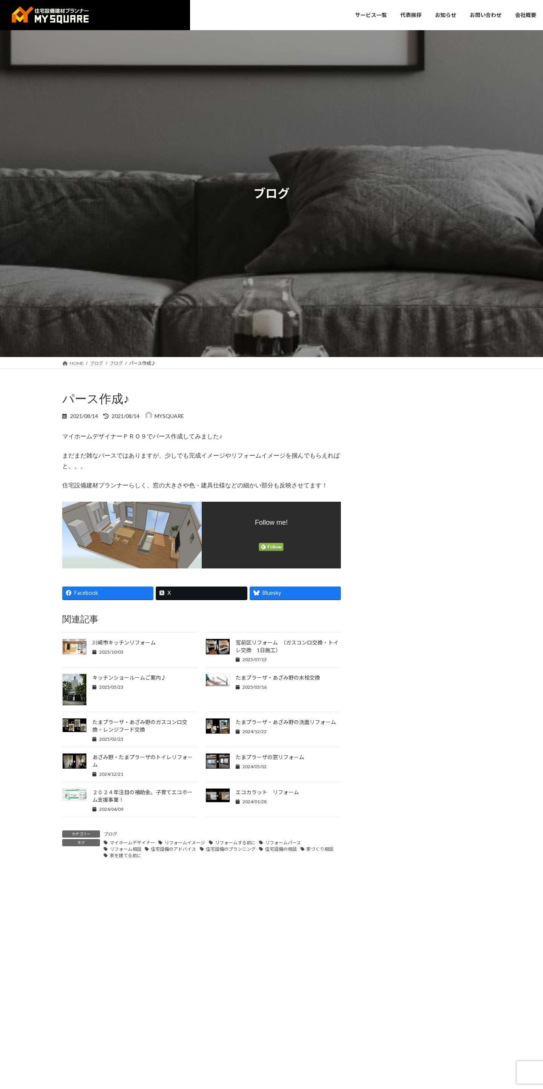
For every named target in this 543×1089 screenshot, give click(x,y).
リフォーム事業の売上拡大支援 (416, 664)
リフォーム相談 (125, 849)
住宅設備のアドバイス (173, 849)
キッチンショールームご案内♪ (129, 677)
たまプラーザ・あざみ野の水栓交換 (278, 677)
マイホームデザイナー (132, 842)
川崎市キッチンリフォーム (124, 642)
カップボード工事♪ (401, 557)
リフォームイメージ (184, 842)
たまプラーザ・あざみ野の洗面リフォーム (286, 722)
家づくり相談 (319, 849)
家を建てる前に (125, 855)
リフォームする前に (235, 842)
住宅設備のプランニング (231, 849)
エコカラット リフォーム (267, 792)
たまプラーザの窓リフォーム (270, 757)
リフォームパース (283, 842)
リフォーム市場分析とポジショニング (425, 580)
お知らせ (380, 439)
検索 (460, 397)
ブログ (110, 834)
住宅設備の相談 (281, 849)
